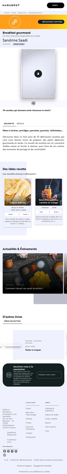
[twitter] (8, 451)
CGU (6, 460)
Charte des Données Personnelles (48, 460)
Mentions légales (24, 465)
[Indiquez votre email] (46, 375)
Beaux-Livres (22, 13)
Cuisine (13, 13)
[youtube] (4, 455)
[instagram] (12, 451)
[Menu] (55, 5)
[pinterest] (16, 451)
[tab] (9, 123)
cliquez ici (16, 384)
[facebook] (4, 451)
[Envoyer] (58, 375)
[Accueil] (12, 5)
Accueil (6, 13)
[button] (51, 22)
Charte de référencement (21, 460)
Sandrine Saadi (15, 40)
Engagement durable (43, 465)
